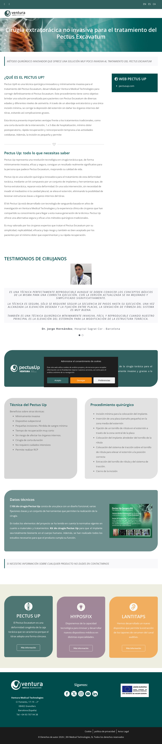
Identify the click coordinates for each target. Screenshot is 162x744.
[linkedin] (95, 694)
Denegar (81, 380)
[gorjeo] (74, 694)
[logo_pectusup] (25, 365)
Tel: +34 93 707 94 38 (27, 714)
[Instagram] (81, 694)
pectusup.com (126, 86)
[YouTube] (88, 694)
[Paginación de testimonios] (79, 335)
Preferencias (104, 380)
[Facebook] (67, 694)
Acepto (58, 380)
